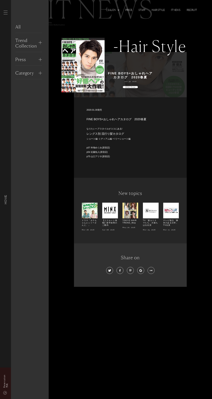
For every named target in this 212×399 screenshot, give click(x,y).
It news (175, 9)
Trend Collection (26, 43)
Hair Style (158, 9)
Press (20, 59)
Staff (142, 9)
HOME (5, 199)
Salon (112, 9)
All (18, 27)
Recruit (192, 9)
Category (24, 73)
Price (128, 9)
